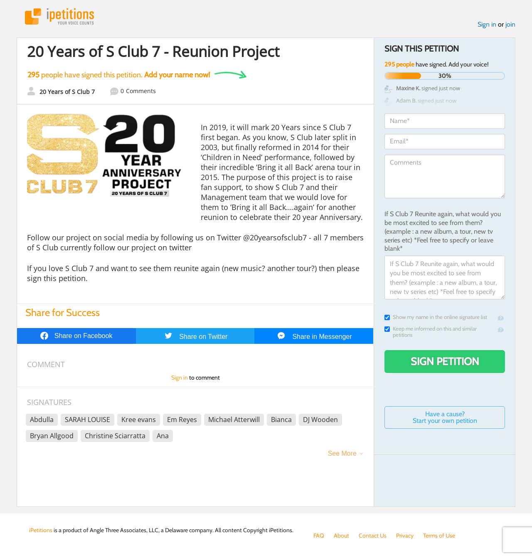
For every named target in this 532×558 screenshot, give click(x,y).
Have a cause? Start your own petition (445, 417)
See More (342, 453)
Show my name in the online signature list (435, 317)
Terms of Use (439, 535)
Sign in (487, 24)
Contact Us (373, 535)
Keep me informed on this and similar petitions (430, 332)
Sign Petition (445, 361)
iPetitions (59, 16)
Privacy (405, 535)
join (510, 24)
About (341, 535)
